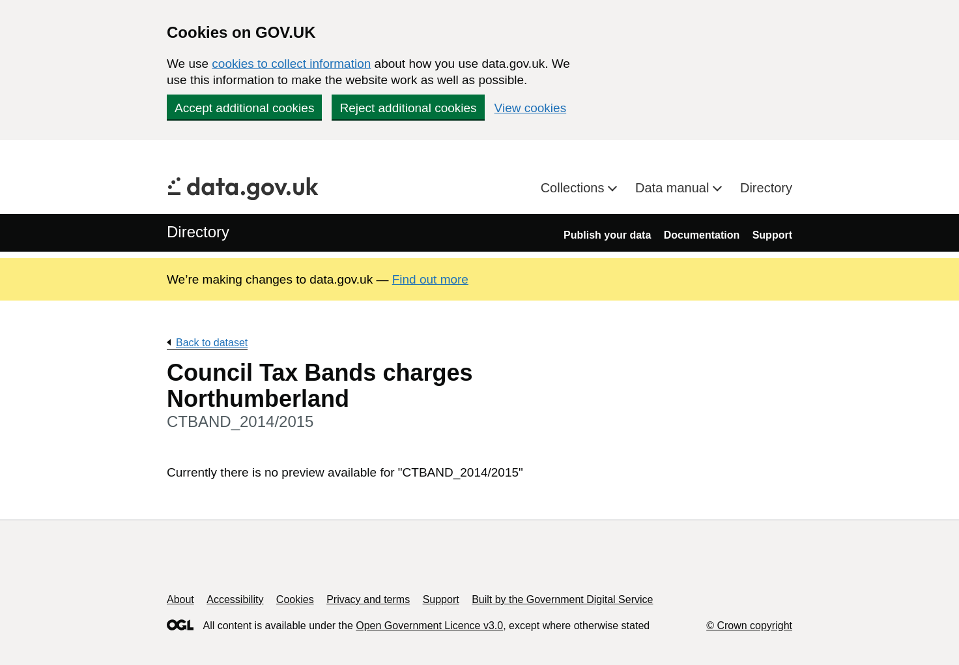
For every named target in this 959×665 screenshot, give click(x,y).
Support (772, 235)
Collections (574, 188)
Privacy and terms (368, 599)
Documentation (701, 235)
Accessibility (235, 599)
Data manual (674, 188)
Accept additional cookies (244, 108)
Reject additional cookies (407, 108)
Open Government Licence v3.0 (429, 625)
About (180, 599)
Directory (766, 188)
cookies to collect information (291, 63)
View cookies (530, 108)
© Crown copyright (749, 625)
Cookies (295, 599)
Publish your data (607, 235)
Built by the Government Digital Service (562, 599)
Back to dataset (212, 342)
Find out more (430, 279)
